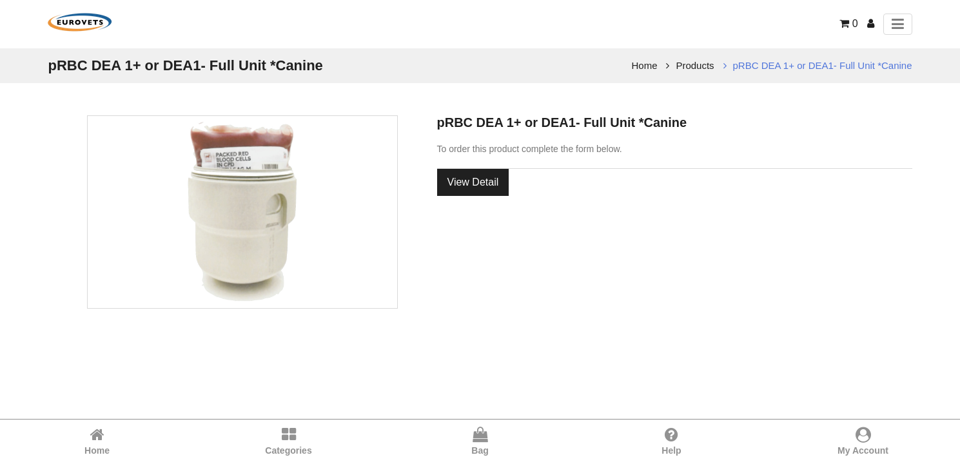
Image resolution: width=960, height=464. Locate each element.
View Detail (473, 182)
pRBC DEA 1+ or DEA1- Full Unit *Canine (822, 65)
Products (695, 65)
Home (645, 65)
